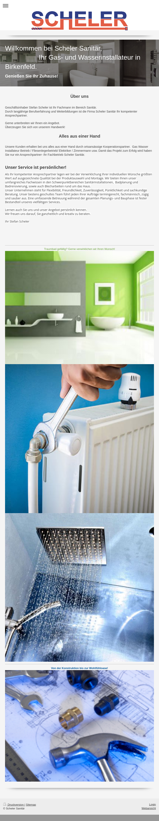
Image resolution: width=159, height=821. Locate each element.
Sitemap (31, 804)
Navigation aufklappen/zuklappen (79, 5)
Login (152, 804)
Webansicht (149, 808)
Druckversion (13, 804)
